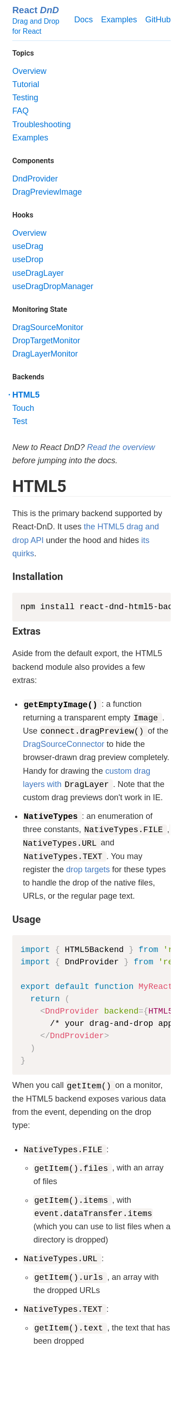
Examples (119, 19)
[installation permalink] (7, 576)
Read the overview (121, 447)
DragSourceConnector (63, 744)
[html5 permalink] (7, 487)
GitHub (158, 19)
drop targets (88, 869)
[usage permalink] (7, 919)
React (35, 10)
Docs (83, 19)
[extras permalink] (7, 631)
